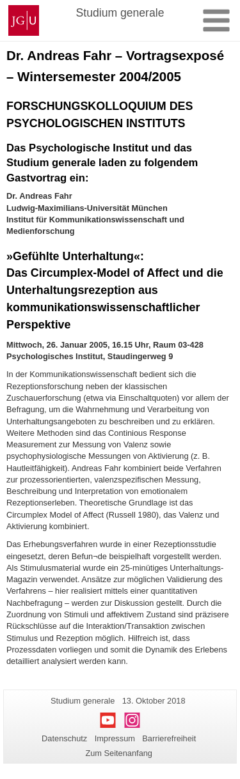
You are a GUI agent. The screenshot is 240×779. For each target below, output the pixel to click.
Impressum (115, 738)
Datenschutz (64, 738)
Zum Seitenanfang (118, 753)
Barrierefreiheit (169, 738)
